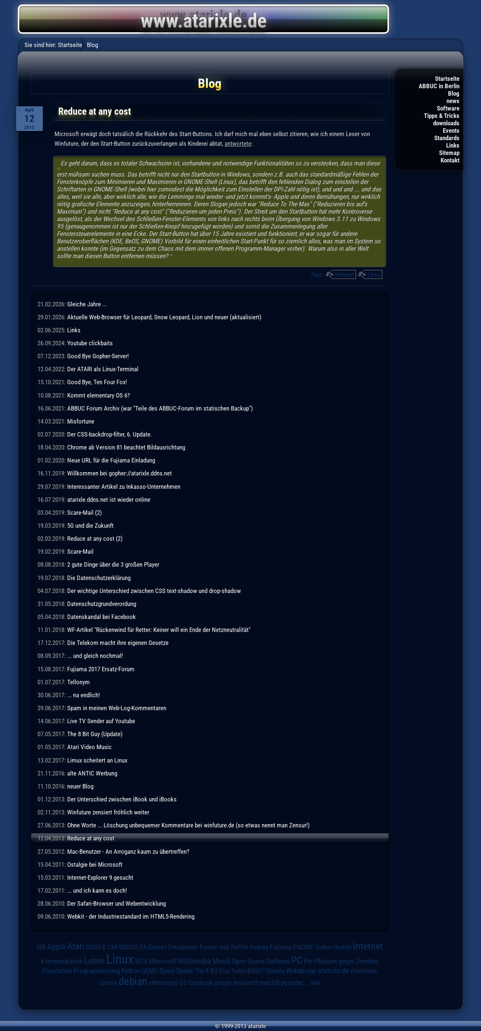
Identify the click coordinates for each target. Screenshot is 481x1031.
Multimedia (194, 960)
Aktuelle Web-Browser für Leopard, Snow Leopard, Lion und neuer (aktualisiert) (164, 317)
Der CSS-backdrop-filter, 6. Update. (109, 434)
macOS (269, 983)
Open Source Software (261, 961)
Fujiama (280, 947)
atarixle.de (333, 970)
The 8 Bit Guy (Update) (94, 734)
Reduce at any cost (90, 838)
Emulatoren (183, 947)
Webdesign (301, 971)
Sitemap (449, 153)
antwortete (238, 143)
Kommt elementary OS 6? (98, 395)
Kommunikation (62, 961)
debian (133, 981)
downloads (446, 123)
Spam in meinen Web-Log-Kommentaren (116, 708)
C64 (112, 947)
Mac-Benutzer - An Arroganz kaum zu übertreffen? (128, 851)
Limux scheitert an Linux (97, 760)
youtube (292, 982)
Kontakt (450, 160)
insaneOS (245, 982)
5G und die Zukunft (90, 525)
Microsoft (162, 961)
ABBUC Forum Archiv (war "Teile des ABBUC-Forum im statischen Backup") (160, 408)
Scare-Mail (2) (84, 512)
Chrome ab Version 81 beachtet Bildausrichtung (126, 447)
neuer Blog (80, 786)
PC (296, 960)
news (452, 101)
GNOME (303, 947)
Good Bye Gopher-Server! (98, 356)
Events (451, 130)
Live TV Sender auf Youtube (101, 721)
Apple (56, 946)
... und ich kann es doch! (97, 890)
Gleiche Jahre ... (87, 304)
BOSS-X (96, 947)
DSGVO (128, 947)
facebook (200, 982)
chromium (363, 971)
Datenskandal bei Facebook (101, 616)
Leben (94, 961)
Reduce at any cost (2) (94, 538)
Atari (76, 946)
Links (452, 145)
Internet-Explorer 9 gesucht (100, 877)
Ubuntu (275, 971)
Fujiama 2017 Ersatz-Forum (100, 669)
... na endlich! (83, 695)
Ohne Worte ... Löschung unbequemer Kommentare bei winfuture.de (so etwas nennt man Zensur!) (188, 825)
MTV (141, 961)
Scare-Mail (80, 551)
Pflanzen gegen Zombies (346, 961)
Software (448, 108)
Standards (446, 138)
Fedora (259, 947)
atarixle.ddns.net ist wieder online (108, 499)
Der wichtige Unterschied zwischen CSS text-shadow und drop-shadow (154, 590)
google (223, 982)
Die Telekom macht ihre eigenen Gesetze (117, 642)
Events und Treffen (224, 947)
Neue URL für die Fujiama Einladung (111, 460)
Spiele (184, 970)
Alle (315, 982)
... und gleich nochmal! (95, 655)
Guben (323, 947)
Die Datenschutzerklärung (99, 578)
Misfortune (80, 421)
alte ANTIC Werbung (92, 773)
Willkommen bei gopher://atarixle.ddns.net (119, 473)
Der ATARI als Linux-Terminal (102, 369)
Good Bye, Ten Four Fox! (97, 382)
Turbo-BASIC (247, 971)
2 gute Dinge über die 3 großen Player (113, 564)
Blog (453, 93)
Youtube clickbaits (90, 343)
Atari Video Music (89, 747)
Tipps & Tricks (441, 115)
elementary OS (168, 982)
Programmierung (96, 970)
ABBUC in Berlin (439, 86)
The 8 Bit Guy (211, 971)
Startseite (447, 78)
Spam (167, 971)
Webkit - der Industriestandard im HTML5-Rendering (130, 916)
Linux (373, 274)
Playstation (57, 971)
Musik (221, 961)
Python (130, 971)
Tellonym (78, 682)
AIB (41, 947)
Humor (342, 947)
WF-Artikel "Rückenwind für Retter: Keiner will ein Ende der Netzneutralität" (159, 629)
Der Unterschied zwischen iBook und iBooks (122, 799)
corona (108, 982)
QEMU (149, 971)
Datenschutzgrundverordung (101, 603)
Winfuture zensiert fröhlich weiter (108, 812)
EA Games (153, 947)
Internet (344, 274)
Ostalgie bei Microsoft (94, 864)
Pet (308, 961)
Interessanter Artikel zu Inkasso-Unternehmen (123, 486)
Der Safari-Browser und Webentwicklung (116, 903)
